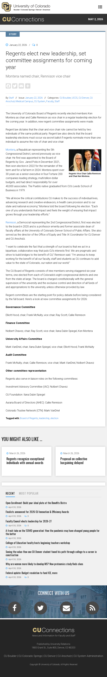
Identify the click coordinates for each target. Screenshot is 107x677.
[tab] (10, 493)
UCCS (75, 97)
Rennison (11, 222)
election (54, 418)
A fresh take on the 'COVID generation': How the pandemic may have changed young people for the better (53, 532)
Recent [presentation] (10, 493)
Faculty (50, 101)
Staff (11, 97)
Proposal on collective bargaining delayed (73, 460)
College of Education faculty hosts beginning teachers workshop (38, 543)
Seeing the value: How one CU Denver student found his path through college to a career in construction (51, 553)
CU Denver (84, 97)
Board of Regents (29, 418)
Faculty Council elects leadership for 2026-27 (29, 521)
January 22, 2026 (34, 97)
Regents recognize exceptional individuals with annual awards (25, 460)
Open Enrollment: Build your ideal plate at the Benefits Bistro (36, 503)
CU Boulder (65, 97)
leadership (44, 418)
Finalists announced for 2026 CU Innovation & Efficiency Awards (37, 512)
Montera (10, 149)
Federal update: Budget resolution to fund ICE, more (31, 573)
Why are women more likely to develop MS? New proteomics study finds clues (44, 564)
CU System (39, 101)
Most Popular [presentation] (28, 493)
